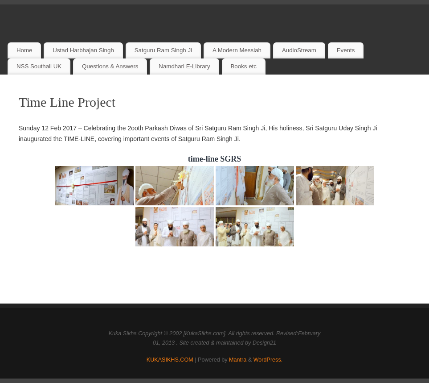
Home (24, 50)
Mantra (237, 360)
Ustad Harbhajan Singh (83, 50)
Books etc (244, 66)
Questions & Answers (110, 66)
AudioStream (299, 50)
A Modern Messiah (236, 50)
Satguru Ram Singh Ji (163, 50)
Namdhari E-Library (184, 66)
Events (346, 50)
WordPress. (268, 360)
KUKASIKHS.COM (170, 360)
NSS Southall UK (38, 66)
